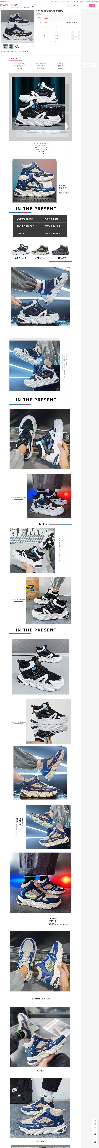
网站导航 (88, 1)
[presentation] (1, 46)
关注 (27, 7)
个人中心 (57, 1)
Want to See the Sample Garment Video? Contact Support (16, 51)
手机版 (76, 1)
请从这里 (4, 1)
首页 (52, 1)
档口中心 (69, 1)
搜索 (92, 5)
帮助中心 (82, 1)
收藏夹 (64, 1)
